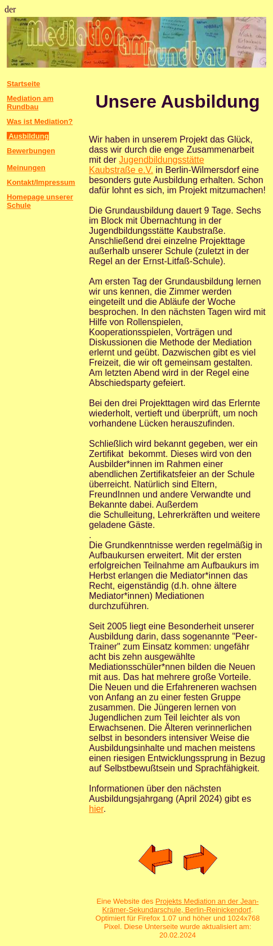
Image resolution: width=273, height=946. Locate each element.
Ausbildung (28, 136)
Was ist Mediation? (40, 121)
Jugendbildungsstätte (161, 160)
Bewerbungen (31, 150)
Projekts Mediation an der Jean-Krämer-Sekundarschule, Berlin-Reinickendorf (180, 905)
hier (96, 809)
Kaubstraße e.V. (121, 170)
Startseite (23, 83)
